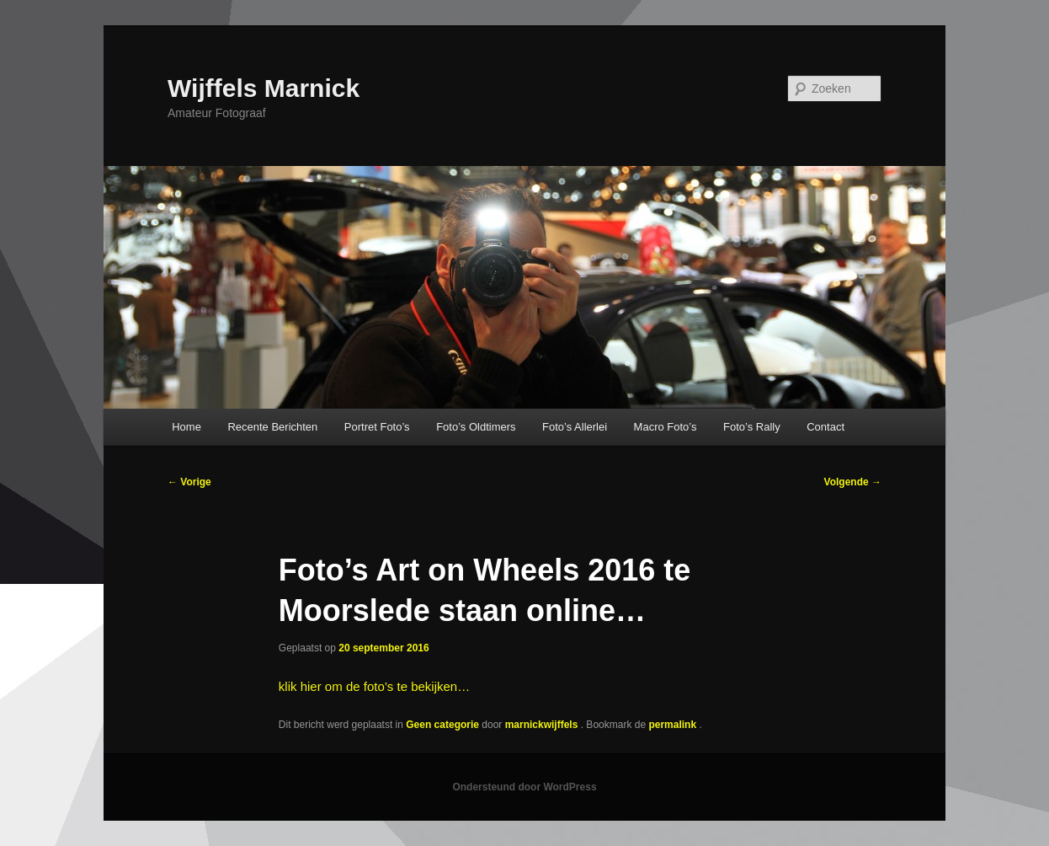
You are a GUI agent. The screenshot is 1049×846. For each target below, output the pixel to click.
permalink (673, 725)
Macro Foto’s (665, 426)
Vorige (189, 482)
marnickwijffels (543, 725)
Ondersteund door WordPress (524, 787)
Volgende (852, 482)
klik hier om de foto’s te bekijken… (374, 686)
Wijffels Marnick (263, 88)
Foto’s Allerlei (574, 426)
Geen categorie (442, 725)
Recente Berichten (272, 426)
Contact (825, 426)
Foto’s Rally (751, 426)
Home (186, 426)
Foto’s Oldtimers (475, 426)
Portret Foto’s (377, 426)
